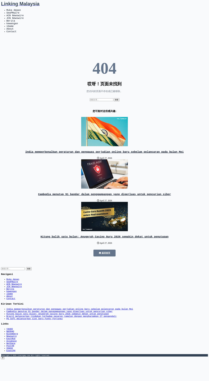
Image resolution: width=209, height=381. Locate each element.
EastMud (10, 356)
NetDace (10, 362)
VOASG (9, 368)
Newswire (11, 353)
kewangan (12, 26)
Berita (10, 23)
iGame (10, 29)
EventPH (10, 371)
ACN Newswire (15, 16)
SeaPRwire (12, 13)
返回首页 (104, 259)
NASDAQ (10, 347)
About (10, 33)
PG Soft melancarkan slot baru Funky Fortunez (34, 333)
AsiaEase (11, 359)
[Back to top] (3, 378)
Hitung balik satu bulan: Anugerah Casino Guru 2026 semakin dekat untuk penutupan (104, 243)
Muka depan (13, 10)
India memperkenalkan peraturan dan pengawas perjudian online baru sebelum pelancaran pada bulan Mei (104, 157)
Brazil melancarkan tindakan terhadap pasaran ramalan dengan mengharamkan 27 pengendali (61, 330)
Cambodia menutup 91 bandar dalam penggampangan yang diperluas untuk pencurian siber (104, 200)
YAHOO (9, 344)
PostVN (10, 365)
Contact (11, 36)
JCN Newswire (15, 20)
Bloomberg (12, 350)
